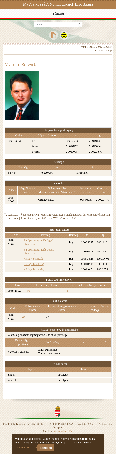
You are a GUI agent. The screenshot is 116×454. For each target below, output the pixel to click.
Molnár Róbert (20, 64)
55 (28, 290)
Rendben (46, 448)
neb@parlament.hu (63, 431)
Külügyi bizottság (34, 258)
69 (23, 317)
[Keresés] (80, 24)
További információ (25, 447)
